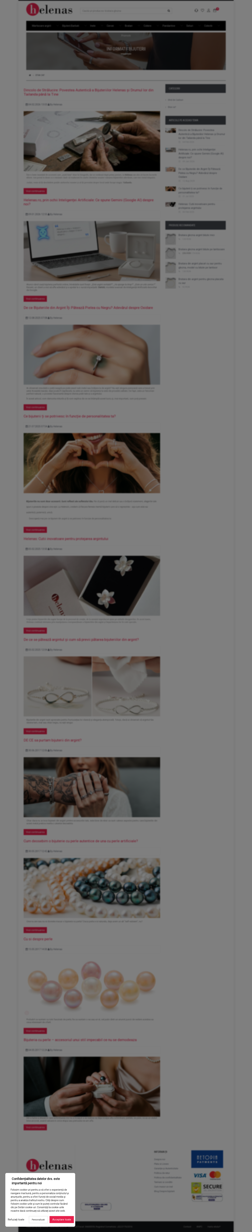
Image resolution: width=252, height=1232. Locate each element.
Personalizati (38, 1219)
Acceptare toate (61, 1219)
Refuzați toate (16, 1219)
